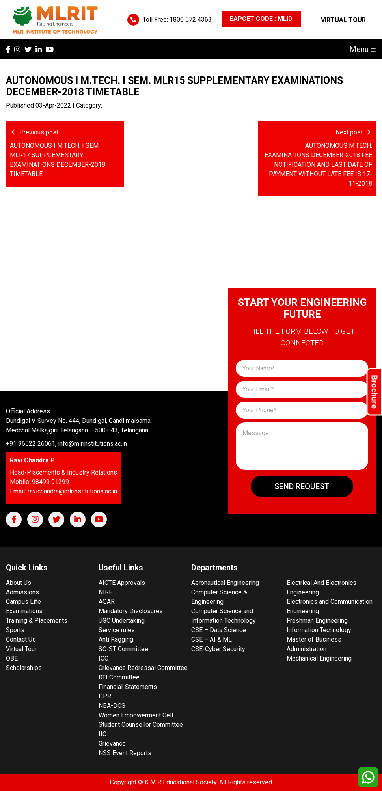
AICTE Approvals (122, 582)
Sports (15, 630)
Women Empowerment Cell (136, 715)
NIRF (105, 592)
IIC (102, 734)
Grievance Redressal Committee (143, 668)
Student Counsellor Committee (141, 724)
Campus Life (23, 601)
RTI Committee (119, 677)
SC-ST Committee (123, 649)
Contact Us (21, 639)
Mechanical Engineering (319, 658)
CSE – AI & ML (211, 639)
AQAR (107, 601)
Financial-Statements (128, 686)
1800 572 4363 (191, 19)
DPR (105, 696)
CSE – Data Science (218, 630)
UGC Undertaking (122, 620)
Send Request (302, 486)
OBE (12, 658)
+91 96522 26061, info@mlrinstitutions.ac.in (66, 443)
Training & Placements (36, 620)
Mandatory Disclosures (131, 611)
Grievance (112, 743)
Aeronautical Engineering (225, 582)
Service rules (117, 630)
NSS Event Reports (125, 753)
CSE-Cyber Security (218, 649)
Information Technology (319, 630)
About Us (18, 582)
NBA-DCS (112, 705)
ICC (103, 658)
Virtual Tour (343, 20)
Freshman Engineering (317, 620)
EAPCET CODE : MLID (261, 18)
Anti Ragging (116, 639)
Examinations (24, 611)
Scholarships (24, 668)
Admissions (22, 592)
